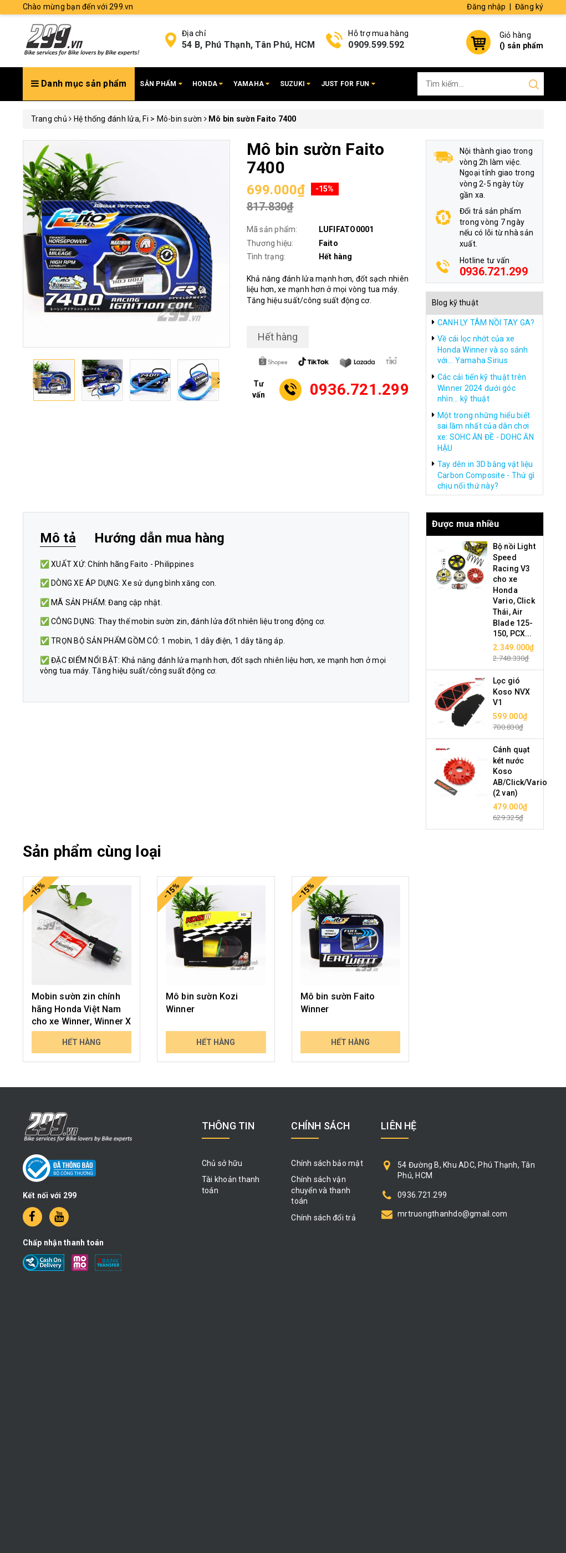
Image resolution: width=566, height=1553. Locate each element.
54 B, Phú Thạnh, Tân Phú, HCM (248, 44)
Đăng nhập (486, 6)
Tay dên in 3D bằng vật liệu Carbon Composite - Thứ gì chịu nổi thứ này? (485, 475)
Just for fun (348, 84)
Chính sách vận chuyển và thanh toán (320, 1190)
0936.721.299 (494, 271)
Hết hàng (81, 1042)
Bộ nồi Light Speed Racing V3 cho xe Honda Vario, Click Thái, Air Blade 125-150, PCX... (514, 590)
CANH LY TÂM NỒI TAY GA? (486, 322)
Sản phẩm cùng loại (92, 851)
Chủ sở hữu (222, 1163)
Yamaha (251, 84)
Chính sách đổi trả (323, 1217)
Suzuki (295, 84)
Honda (207, 84)
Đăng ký (529, 6)
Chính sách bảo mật (327, 1163)
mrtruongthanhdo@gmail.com (452, 1213)
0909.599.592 (376, 44)
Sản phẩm (161, 84)
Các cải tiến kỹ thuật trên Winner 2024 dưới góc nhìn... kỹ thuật (482, 388)
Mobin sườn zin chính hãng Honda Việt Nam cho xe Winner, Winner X (81, 1009)
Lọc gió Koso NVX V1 (511, 691)
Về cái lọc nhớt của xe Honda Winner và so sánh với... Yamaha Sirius (482, 349)
